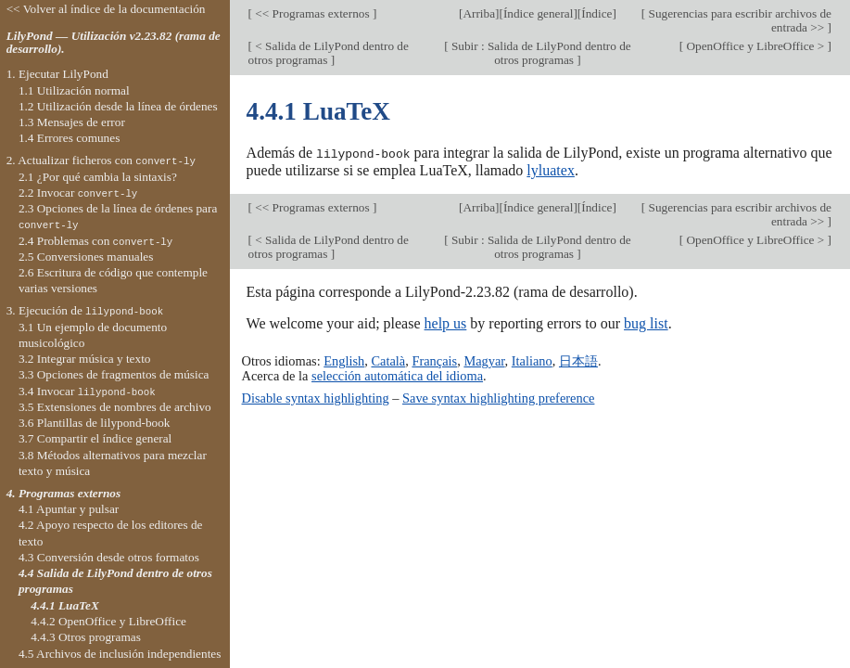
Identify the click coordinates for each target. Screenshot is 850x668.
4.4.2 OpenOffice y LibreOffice (108, 621)
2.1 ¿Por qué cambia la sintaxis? (98, 177)
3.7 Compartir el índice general (95, 438)
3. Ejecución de (85, 310)
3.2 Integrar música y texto (85, 359)
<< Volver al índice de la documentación (106, 9)
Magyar (483, 360)
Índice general (538, 13)
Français (434, 360)
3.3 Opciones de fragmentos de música (114, 374)
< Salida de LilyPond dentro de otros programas (328, 53)
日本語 (578, 360)
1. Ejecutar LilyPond (57, 74)
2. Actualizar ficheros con (101, 160)
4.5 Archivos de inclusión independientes (120, 654)
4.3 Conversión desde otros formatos (109, 557)
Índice (596, 13)
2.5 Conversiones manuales (86, 256)
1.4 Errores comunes (69, 138)
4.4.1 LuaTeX (65, 605)
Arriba (479, 13)
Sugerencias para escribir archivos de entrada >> (738, 20)
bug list (646, 322)
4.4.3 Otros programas (86, 637)
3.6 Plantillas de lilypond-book (95, 423)
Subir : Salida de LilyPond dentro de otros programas (540, 53)
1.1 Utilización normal (74, 90)
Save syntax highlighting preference (498, 397)
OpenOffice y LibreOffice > (755, 46)
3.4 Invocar (87, 391)
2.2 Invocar (78, 192)
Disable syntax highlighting (315, 397)
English (344, 360)
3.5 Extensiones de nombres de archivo (115, 407)
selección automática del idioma (397, 375)
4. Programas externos (63, 493)
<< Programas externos (312, 13)
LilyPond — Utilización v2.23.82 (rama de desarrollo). (113, 43)
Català (388, 360)
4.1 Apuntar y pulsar (69, 509)
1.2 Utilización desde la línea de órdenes (118, 106)
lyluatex (550, 169)
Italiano (532, 360)
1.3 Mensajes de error (72, 122)
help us (446, 322)
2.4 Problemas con (95, 241)
